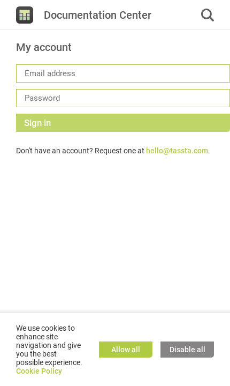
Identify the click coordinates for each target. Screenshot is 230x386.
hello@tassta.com (177, 150)
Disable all (187, 349)
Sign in (37, 122)
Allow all (125, 349)
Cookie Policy (39, 371)
